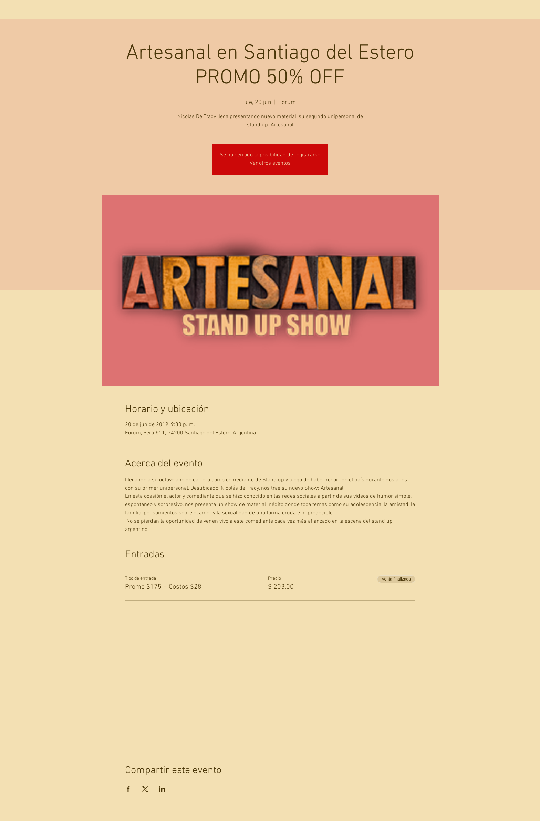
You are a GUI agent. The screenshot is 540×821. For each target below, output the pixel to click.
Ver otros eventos (270, 163)
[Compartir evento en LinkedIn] (162, 789)
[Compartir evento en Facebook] (128, 789)
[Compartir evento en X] (145, 789)
